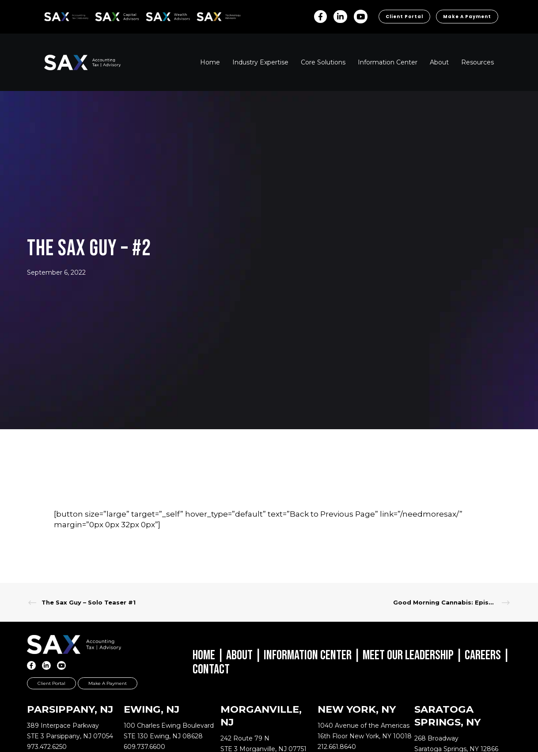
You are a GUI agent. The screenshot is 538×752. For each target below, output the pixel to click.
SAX (49, 15)
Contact (211, 669)
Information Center (308, 655)
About (239, 655)
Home (204, 655)
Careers (483, 655)
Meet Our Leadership (408, 655)
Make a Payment (467, 16)
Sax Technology (213, 16)
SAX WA (156, 15)
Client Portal (404, 16)
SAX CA (104, 15)
